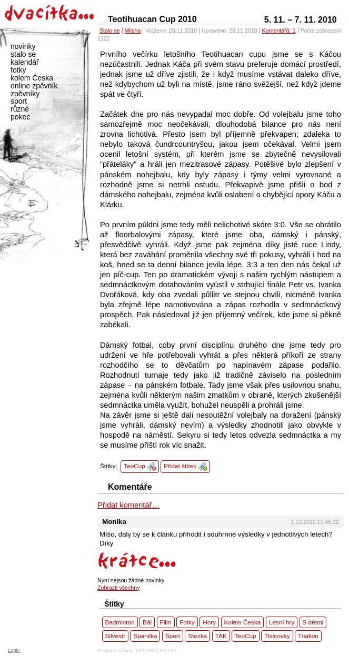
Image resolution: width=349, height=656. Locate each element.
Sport (172, 635)
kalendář (25, 62)
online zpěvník (34, 86)
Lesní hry (281, 622)
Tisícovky (277, 635)
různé (20, 109)
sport (19, 101)
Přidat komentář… (128, 505)
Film (166, 622)
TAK (221, 635)
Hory (209, 622)
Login (14, 650)
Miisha (133, 30)
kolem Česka (32, 78)
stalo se (23, 54)
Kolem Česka (242, 622)
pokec (20, 117)
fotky (18, 70)
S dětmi (313, 622)
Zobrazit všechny (118, 587)
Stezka (197, 635)
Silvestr (115, 635)
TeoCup (134, 465)
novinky (23, 46)
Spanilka (145, 635)
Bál (147, 622)
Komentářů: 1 (279, 30)
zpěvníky (25, 93)
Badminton (120, 622)
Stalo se (109, 30)
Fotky (187, 622)
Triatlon (308, 635)
